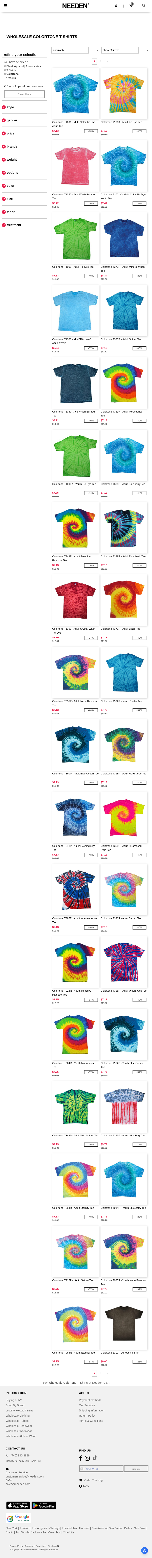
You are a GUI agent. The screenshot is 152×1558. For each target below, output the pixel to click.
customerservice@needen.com (25, 1476)
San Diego (115, 1528)
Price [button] (10, 133)
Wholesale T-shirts (17, 1420)
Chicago (54, 1528)
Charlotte (68, 1532)
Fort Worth (22, 1532)
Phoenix (25, 1528)
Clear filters (24, 94)
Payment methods (90, 1400)
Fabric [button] (11, 212)
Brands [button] (12, 146)
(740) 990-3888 (20, 1455)
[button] (116, 5)
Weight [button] (12, 159)
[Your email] (101, 1468)
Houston (84, 1528)
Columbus (54, 1532)
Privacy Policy (16, 1546)
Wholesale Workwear (19, 1431)
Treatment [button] (14, 225)
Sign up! (136, 1469)
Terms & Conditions (91, 1420)
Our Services (87, 1405)
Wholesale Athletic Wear (21, 1436)
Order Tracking (93, 1480)
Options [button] (12, 172)
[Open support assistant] (144, 1550)
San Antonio (99, 1528)
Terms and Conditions (35, 1546)
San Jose (139, 1528)
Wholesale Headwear (19, 1426)
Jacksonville (38, 1532)
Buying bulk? (14, 1400)
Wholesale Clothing (18, 1415)
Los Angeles (39, 1528)
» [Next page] (107, 61)
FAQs (86, 1486)
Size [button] (10, 199)
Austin (9, 1532)
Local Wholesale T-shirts (21, 1410)
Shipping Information (91, 1410)
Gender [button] (12, 120)
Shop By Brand (15, 1405)
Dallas (128, 1528)
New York (11, 1528)
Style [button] (10, 107)
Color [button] (10, 185)
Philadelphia (69, 1528)
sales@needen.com (18, 1484)
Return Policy (87, 1415)
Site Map (52, 1546)
